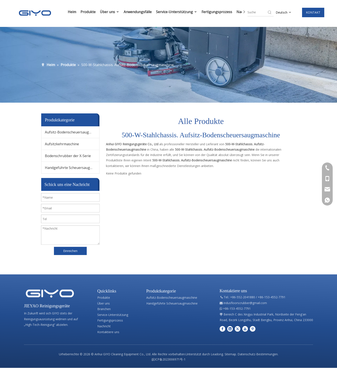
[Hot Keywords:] (270, 12)
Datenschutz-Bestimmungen (258, 354)
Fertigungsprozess (212, 11)
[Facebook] (222, 329)
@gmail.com (258, 303)
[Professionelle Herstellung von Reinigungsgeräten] (50, 293)
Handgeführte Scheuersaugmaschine (72, 167)
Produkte (83, 11)
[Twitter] (237, 329)
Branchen (104, 309)
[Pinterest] (252, 329)
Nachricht (104, 326)
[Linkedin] (230, 329)
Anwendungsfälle (133, 11)
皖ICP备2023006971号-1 (169, 359)
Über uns (105, 11)
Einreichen (70, 251)
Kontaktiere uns (108, 332)
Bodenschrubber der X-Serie (68, 155)
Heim (67, 11)
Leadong (217, 354)
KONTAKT (313, 12)
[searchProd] (257, 12)
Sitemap (230, 354)
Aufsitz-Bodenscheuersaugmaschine (72, 132)
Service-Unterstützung (172, 11)
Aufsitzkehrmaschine (62, 144)
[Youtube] (245, 329)
